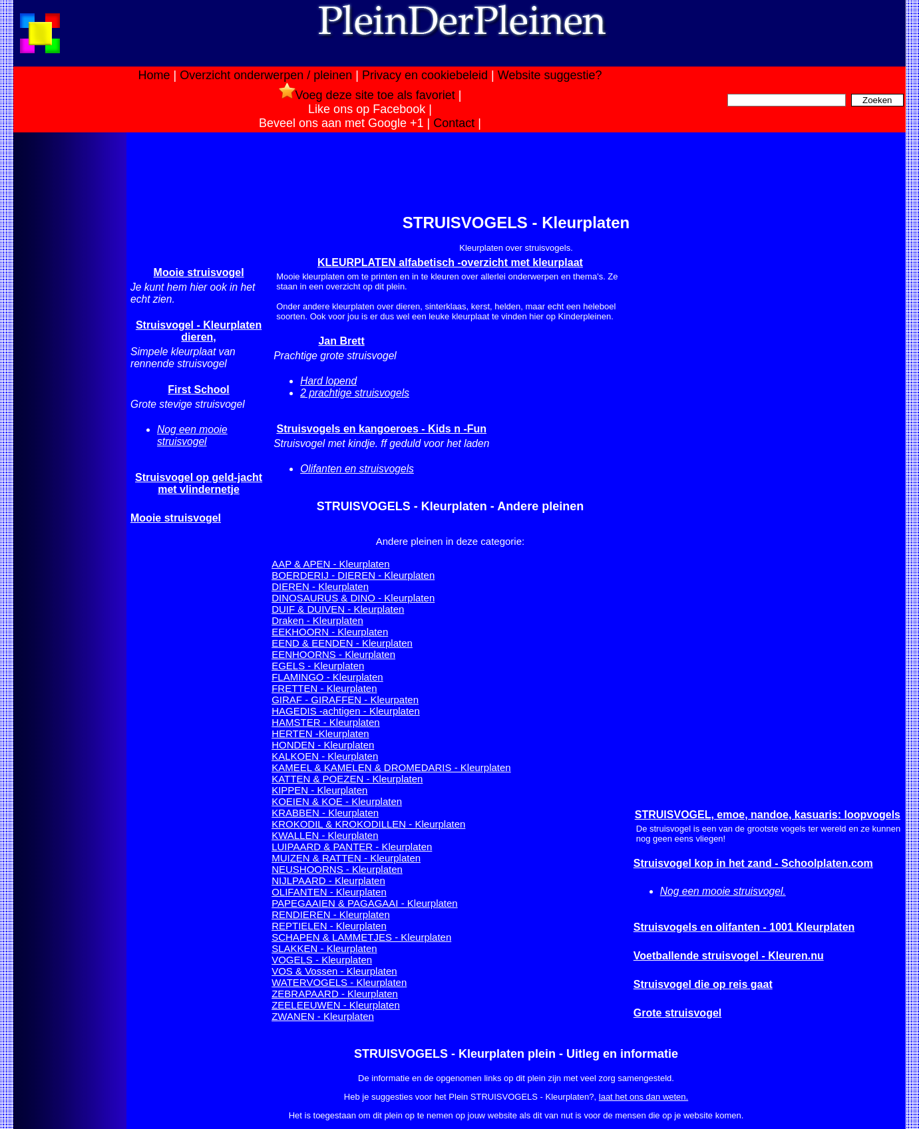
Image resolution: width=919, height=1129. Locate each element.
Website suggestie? (550, 75)
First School (198, 389)
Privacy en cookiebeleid (425, 75)
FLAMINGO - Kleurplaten (327, 677)
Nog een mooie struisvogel (192, 435)
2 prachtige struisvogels (354, 393)
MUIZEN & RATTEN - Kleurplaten (346, 858)
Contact (453, 123)
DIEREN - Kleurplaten (320, 586)
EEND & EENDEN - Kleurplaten (342, 643)
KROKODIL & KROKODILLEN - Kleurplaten (368, 824)
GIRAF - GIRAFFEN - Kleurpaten (345, 699)
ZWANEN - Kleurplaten (323, 1016)
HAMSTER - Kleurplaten (326, 722)
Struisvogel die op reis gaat (703, 984)
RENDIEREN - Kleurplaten (331, 914)
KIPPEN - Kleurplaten (319, 790)
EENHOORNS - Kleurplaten (333, 654)
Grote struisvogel (677, 1013)
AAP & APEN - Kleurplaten (330, 563)
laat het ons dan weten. (643, 1097)
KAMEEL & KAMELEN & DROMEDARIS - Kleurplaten (391, 767)
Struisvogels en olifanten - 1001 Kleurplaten (744, 927)
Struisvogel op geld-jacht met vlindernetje (198, 483)
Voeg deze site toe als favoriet (367, 95)
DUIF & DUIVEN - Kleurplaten (338, 609)
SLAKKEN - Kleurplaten (324, 948)
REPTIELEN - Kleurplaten (329, 925)
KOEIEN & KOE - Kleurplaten (337, 801)
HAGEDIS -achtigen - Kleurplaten (346, 711)
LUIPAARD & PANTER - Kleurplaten (352, 846)
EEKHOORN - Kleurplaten (330, 631)
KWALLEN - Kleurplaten (325, 835)
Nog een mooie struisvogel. (723, 891)
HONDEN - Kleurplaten (323, 744)
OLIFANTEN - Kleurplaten (329, 891)
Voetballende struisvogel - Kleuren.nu (729, 955)
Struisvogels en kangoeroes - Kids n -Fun (381, 428)
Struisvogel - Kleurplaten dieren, (199, 331)
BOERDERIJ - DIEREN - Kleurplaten (353, 575)
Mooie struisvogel (199, 272)
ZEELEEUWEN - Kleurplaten (336, 1005)
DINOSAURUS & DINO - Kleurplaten (353, 597)
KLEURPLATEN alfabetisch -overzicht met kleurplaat (450, 262)
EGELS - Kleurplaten (318, 665)
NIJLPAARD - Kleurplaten (328, 880)
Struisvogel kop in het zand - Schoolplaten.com (753, 863)
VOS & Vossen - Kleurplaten (334, 971)
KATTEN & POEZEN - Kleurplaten (347, 778)
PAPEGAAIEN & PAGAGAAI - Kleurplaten (365, 903)
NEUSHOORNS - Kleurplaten (337, 869)
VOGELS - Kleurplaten (322, 959)
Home (154, 75)
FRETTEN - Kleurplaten (324, 688)
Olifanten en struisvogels (357, 468)
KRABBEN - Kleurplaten (325, 812)
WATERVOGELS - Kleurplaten (339, 982)
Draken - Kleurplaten (317, 620)
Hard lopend (328, 381)
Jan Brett (341, 341)
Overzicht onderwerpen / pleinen (266, 75)
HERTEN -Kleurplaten (320, 733)
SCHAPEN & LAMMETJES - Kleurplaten (361, 937)
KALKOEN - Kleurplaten (325, 756)
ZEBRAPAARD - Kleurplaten (335, 993)
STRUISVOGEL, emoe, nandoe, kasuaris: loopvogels (767, 814)
